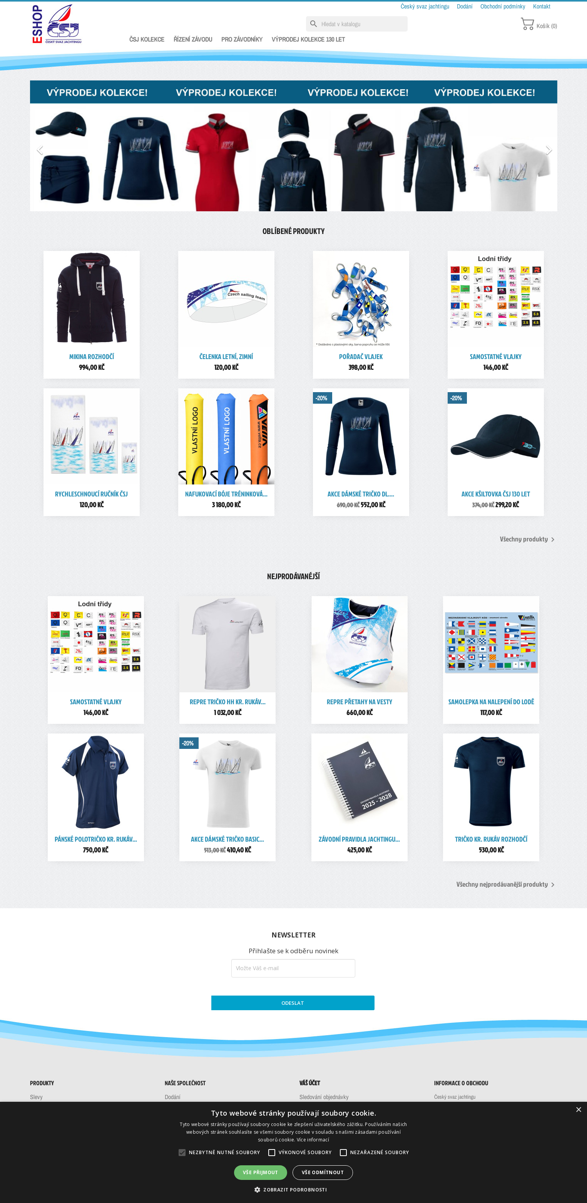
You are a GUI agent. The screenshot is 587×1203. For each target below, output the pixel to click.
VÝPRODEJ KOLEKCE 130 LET (308, 39)
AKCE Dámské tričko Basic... (227, 839)
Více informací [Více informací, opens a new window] (313, 1139)
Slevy (36, 1097)
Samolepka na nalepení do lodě (491, 702)
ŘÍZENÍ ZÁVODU (193, 39)
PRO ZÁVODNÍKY (242, 39)
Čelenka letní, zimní (226, 356)
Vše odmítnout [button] (323, 1172)
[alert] (293, 1152)
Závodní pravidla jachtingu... (359, 839)
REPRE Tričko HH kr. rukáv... (228, 702)
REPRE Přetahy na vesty (359, 702)
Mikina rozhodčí (91, 356)
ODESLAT (292, 1002)
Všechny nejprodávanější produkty (507, 884)
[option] (293, 145)
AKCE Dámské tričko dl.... (361, 494)
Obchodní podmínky (503, 6)
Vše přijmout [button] (260, 1172)
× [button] (578, 1110)
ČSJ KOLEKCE (146, 39)
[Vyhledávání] (357, 24)
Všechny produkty (528, 539)
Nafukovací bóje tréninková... (226, 494)
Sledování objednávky (324, 1097)
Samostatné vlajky (496, 356)
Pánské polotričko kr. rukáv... (96, 839)
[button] (69, 145)
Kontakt (541, 6)
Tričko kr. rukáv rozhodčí (491, 839)
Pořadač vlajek (361, 356)
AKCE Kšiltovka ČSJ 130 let (496, 494)
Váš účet (309, 1083)
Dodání (465, 6)
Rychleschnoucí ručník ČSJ (91, 494)
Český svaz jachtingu (426, 6)
